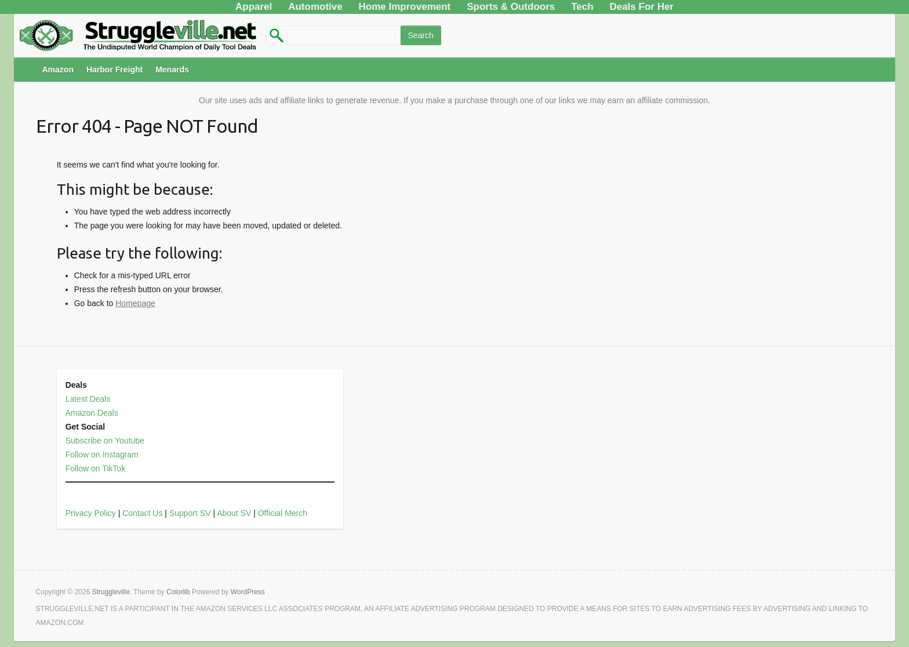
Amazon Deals (92, 412)
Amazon (57, 69)
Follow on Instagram (102, 454)
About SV (234, 513)
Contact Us (142, 513)
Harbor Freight (114, 69)
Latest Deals (88, 399)
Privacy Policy (91, 513)
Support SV (190, 513)
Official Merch (282, 513)
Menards (172, 69)
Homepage (135, 303)
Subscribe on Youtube (105, 440)
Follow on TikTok (95, 468)
